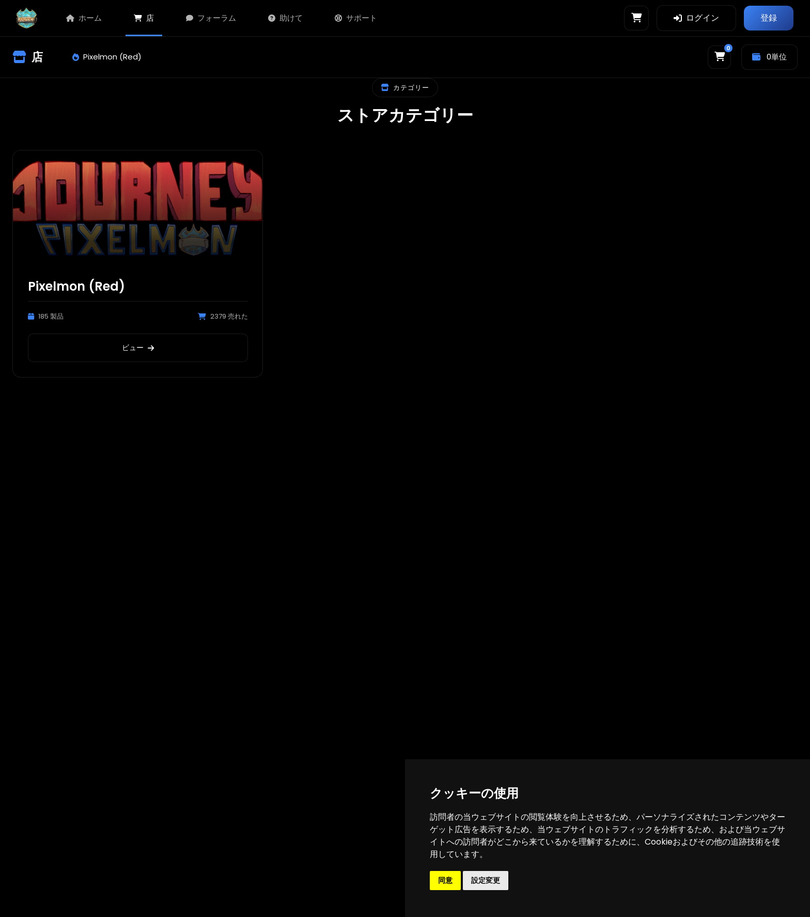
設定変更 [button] (485, 880)
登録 (768, 18)
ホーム (84, 17)
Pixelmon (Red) (107, 56)
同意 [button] (445, 880)
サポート (356, 17)
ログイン (696, 18)
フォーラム (211, 17)
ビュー (138, 347)
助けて (285, 17)
